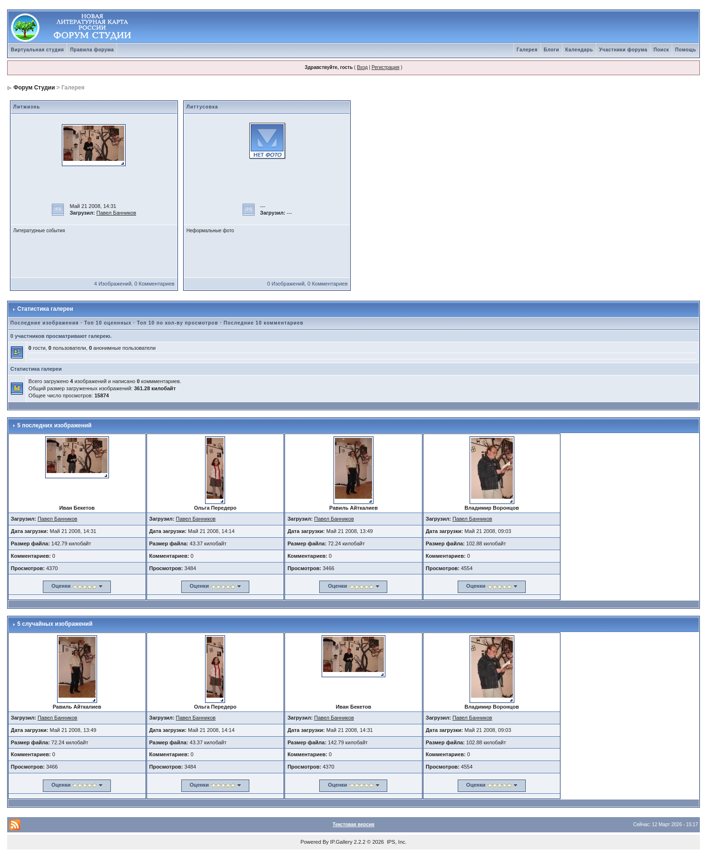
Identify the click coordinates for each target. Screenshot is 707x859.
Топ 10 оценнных (107, 323)
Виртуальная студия (37, 49)
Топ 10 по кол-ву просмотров (177, 323)
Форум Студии (34, 87)
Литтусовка (202, 106)
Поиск (661, 49)
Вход (362, 67)
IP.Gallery (341, 842)
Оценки (60, 586)
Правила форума (92, 49)
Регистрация (385, 67)
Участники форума (623, 49)
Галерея (527, 49)
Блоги (551, 49)
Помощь (685, 49)
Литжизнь (26, 106)
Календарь (579, 49)
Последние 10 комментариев (264, 323)
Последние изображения (44, 323)
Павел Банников (117, 213)
